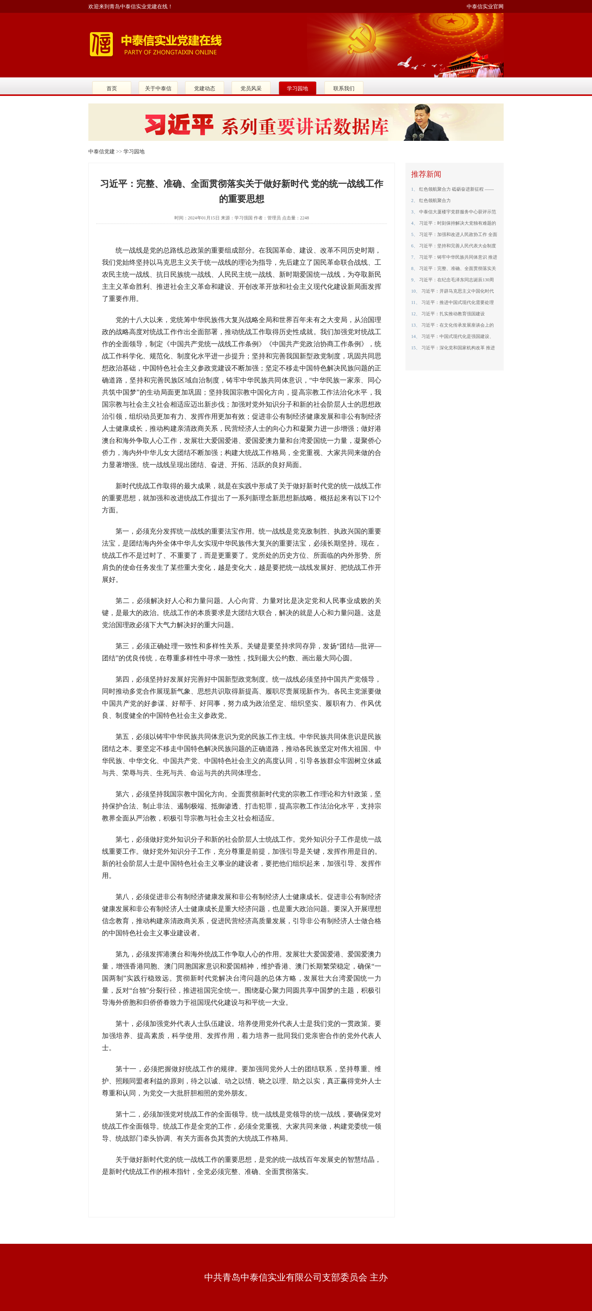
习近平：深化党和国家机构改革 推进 (457, 347)
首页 (111, 88)
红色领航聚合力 (434, 200)
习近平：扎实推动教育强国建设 (452, 313)
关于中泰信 (158, 88)
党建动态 (204, 88)
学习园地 (297, 88)
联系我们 (344, 88)
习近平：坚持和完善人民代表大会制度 (457, 245)
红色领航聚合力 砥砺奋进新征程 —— (456, 189)
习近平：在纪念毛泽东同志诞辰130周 (456, 279)
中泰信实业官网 (485, 6)
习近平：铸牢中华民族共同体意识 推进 (457, 257)
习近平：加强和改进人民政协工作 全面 (457, 234)
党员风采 (251, 88)
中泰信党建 (101, 151)
